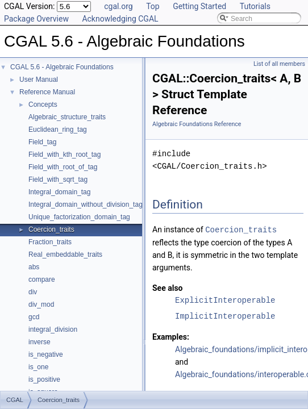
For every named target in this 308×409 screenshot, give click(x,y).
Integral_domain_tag (59, 192)
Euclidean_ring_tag (57, 129)
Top (153, 6)
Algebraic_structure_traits (67, 117)
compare (41, 279)
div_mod (41, 304)
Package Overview (36, 18)
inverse (39, 342)
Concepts (42, 104)
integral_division (52, 329)
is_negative (45, 354)
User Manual (38, 80)
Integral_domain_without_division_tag (85, 204)
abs (33, 267)
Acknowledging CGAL (120, 18)
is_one (38, 367)
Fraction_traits (50, 242)
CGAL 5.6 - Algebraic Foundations (62, 67)
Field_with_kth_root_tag (64, 154)
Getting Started (199, 6)
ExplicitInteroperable (225, 299)
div (32, 292)
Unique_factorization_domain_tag (79, 217)
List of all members (279, 64)
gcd (33, 317)
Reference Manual (47, 92)
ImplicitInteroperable (225, 315)
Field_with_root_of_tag (62, 167)
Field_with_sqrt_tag (58, 179)
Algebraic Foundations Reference (197, 124)
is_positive (44, 379)
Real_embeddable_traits (65, 254)
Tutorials (255, 6)
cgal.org (118, 6)
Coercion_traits (51, 229)
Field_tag (42, 142)
